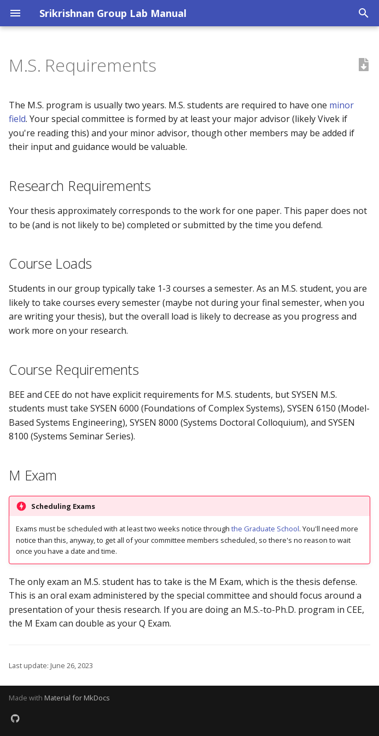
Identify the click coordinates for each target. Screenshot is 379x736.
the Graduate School (265, 529)
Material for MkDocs (77, 698)
